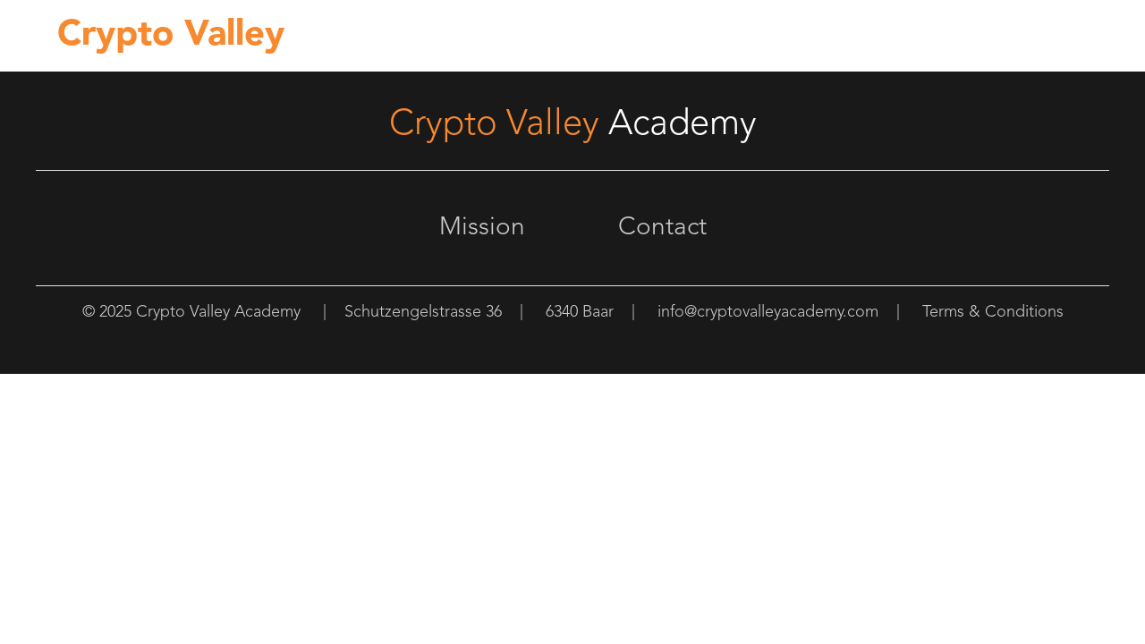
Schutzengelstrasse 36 (423, 312)
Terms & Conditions (993, 312)
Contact (662, 228)
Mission (482, 228)
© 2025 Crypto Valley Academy (191, 312)
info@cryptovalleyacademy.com (767, 312)
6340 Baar (580, 312)
